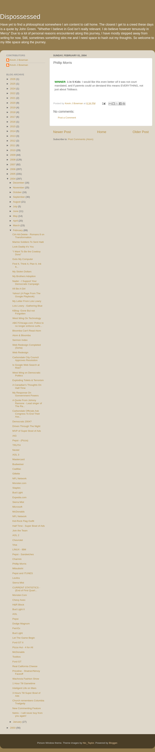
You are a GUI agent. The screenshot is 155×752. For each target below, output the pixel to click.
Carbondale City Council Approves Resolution (25, 359)
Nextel (15, 450)
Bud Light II (18, 609)
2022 (13, 93)
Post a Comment (67, 117)
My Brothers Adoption (24, 276)
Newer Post (62, 132)
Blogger (113, 743)
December (19, 182)
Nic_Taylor (88, 743)
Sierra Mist (18, 502)
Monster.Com (19, 595)
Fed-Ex (16, 628)
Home (101, 132)
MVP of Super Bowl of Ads (26, 431)
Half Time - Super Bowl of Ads (28, 526)
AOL (14, 614)
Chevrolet (17, 540)
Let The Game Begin (23, 637)
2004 (13, 178)
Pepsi (15, 619)
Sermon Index (20, 340)
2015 (13, 126)
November (19, 187)
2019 (13, 107)
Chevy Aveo (18, 600)
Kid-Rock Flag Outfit (23, 521)
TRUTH (16, 445)
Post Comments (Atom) (80, 139)
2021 (13, 98)
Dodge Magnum (21, 623)
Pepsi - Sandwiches (23, 554)
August (17, 201)
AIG (14, 435)
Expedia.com (19, 497)
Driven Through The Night (26, 426)
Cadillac (16, 469)
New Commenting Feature (26, 708)
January (17, 721)
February (18, 230)
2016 (13, 121)
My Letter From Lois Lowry (26, 301)
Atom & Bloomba (21, 335)
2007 (13, 164)
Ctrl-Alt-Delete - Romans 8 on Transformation (28, 236)
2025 (13, 83)
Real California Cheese (24, 666)
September (19, 197)
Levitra (16, 578)
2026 (13, 79)
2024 (13, 88)
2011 (13, 145)
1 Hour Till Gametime (23, 683)
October (17, 192)
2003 (13, 727)
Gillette (16, 473)
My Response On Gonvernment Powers (25, 394)
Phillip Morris (19, 563)
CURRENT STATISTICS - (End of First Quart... (26, 589)
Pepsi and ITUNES (22, 573)
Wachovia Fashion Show (25, 678)
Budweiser (18, 464)
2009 (13, 155)
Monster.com (19, 483)
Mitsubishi (17, 568)
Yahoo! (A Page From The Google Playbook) (26, 295)
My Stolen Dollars (22, 271)
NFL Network (19, 478)
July (15, 206)
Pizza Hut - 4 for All (22, 647)
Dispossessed (20, 16)
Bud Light (17, 492)
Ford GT (16, 661)
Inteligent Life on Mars (24, 688)
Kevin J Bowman (19, 60)
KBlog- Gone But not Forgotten (23, 312)
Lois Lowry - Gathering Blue (27, 305)
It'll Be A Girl (18, 288)
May (15, 216)
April (16, 220)
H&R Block (18, 604)
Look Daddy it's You (23, 246)
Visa (14, 544)
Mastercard (18, 459)
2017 (13, 117)
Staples (16, 487)
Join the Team (20, 530)
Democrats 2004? (22, 421)
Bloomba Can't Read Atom (26, 330)
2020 (13, 102)
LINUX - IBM (19, 549)
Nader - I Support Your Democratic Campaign (25, 282)
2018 (13, 112)
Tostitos (16, 656)
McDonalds (18, 511)
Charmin (17, 559)
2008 (13, 159)
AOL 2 (15, 535)
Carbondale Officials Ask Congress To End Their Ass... (26, 414)
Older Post (141, 132)
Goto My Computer (22, 259)
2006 (13, 169)
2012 (13, 140)
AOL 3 (15, 454)
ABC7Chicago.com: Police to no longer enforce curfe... (28, 324)
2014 (13, 131)
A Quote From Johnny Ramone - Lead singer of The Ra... (27, 403)
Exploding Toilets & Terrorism (28, 380)
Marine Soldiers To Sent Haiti (28, 242)
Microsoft (17, 506)
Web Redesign (20, 352)
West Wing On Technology (26, 318)
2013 (13, 136)
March (16, 225)
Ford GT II (17, 642)
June (16, 211)
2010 (13, 150)
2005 (13, 173)
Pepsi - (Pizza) (20, 440)
